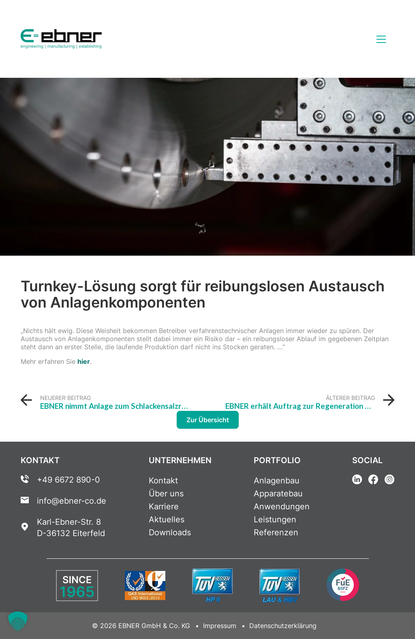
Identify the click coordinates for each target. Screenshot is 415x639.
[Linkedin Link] (357, 480)
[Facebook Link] (373, 480)
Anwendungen (282, 506)
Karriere (164, 506)
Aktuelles (166, 519)
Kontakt (163, 480)
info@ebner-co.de (71, 501)
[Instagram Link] (389, 480)
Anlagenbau (276, 480)
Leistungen (275, 519)
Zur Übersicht (207, 420)
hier (83, 361)
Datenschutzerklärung (283, 626)
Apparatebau (278, 493)
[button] (18, 621)
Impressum (219, 626)
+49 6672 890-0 (68, 480)
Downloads (170, 532)
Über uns (166, 493)
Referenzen (276, 532)
